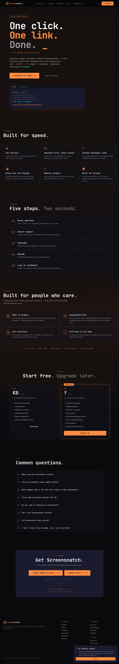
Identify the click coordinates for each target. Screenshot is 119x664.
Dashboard (64, 633)
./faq (68, 3)
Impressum (93, 640)
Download (34, 427)
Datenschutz (94, 643)
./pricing (59, 3)
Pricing (63, 627)
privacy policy (93, 655)
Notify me (85, 433)
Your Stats (93, 630)
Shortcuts (93, 625)
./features (40, 3)
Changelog (64, 636)
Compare (93, 633)
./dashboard (77, 3)
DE (98, 3)
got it (96, 659)
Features (64, 625)
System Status (94, 627)
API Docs (64, 638)
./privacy (50, 3)
